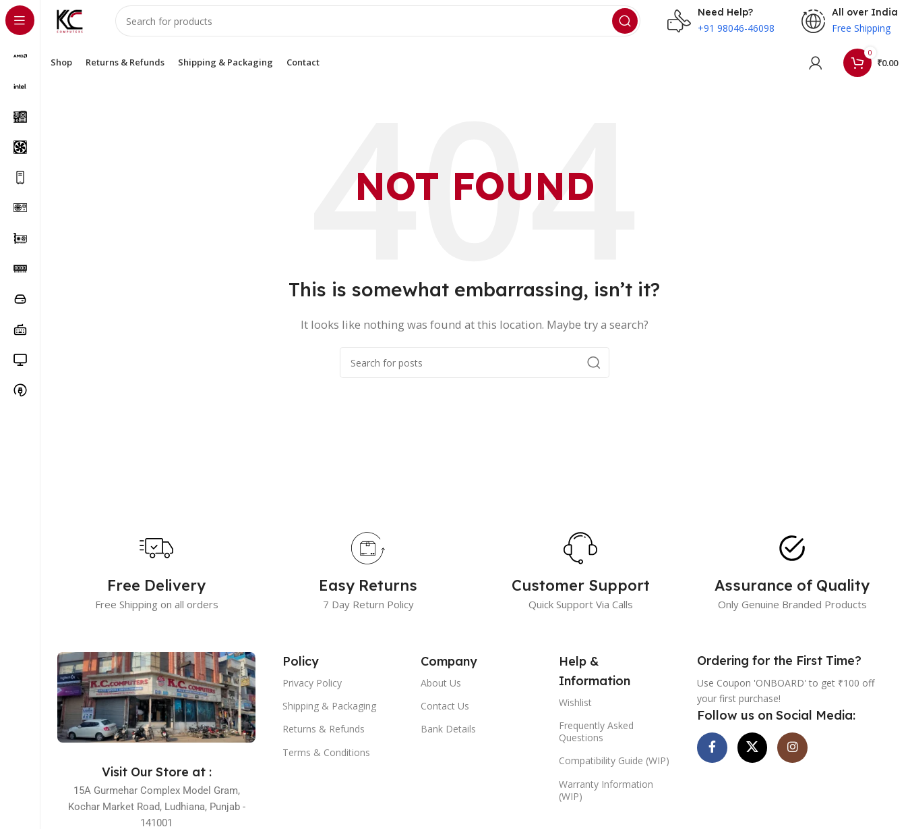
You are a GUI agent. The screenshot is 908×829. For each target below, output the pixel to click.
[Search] (384, 27)
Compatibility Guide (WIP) (614, 772)
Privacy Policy (312, 695)
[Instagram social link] (818, 765)
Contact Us (445, 718)
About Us (441, 695)
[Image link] (156, 708)
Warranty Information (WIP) (606, 801)
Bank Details (448, 740)
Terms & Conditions (326, 763)
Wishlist (575, 713)
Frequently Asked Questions (596, 743)
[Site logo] (76, 25)
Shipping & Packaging (329, 718)
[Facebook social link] (717, 765)
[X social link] (768, 765)
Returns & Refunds (323, 740)
